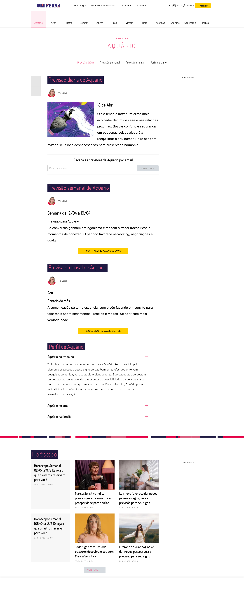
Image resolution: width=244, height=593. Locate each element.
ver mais (94, 570)
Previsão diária (85, 62)
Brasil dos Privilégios (103, 5)
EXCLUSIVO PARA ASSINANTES (103, 251)
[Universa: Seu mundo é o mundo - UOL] (48, 5)
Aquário (122, 46)
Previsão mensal (135, 62)
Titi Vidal (62, 93)
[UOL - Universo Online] (63, 5)
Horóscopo (122, 38)
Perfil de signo (158, 62)
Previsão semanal (110, 62)
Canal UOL (126, 5)
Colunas (141, 5)
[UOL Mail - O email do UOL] (177, 6)
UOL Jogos (80, 5)
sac (169, 6)
